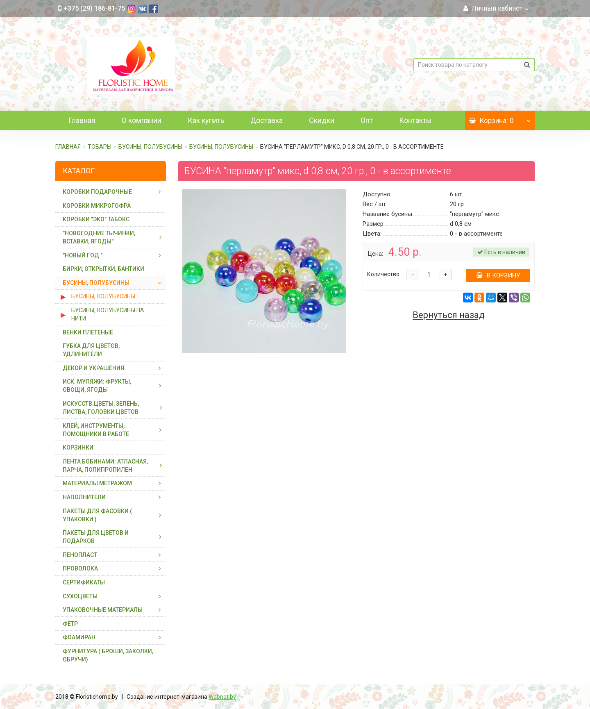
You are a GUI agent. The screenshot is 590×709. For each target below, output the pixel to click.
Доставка (266, 120)
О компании (141, 120)
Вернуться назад (449, 315)
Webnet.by (222, 696)
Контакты (415, 120)
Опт (367, 120)
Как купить (206, 120)
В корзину (498, 275)
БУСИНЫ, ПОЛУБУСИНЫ (150, 146)
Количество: (384, 274)
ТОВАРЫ (99, 146)
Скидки (321, 120)
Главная (81, 120)
